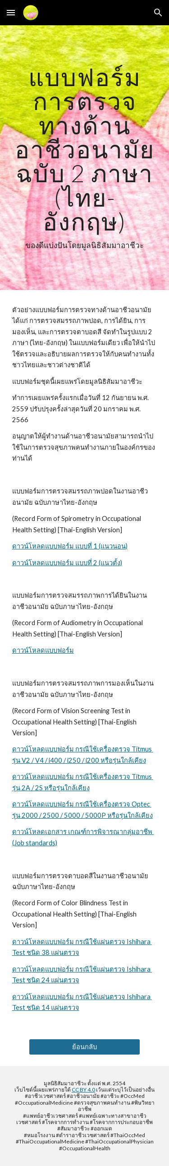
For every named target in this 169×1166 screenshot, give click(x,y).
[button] (11, 12)
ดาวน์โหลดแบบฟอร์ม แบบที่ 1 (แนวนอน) (70, 546)
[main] (85, 157)
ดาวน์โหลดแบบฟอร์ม (43, 650)
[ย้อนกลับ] (84, 1046)
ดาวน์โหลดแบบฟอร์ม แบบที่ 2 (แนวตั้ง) (67, 563)
